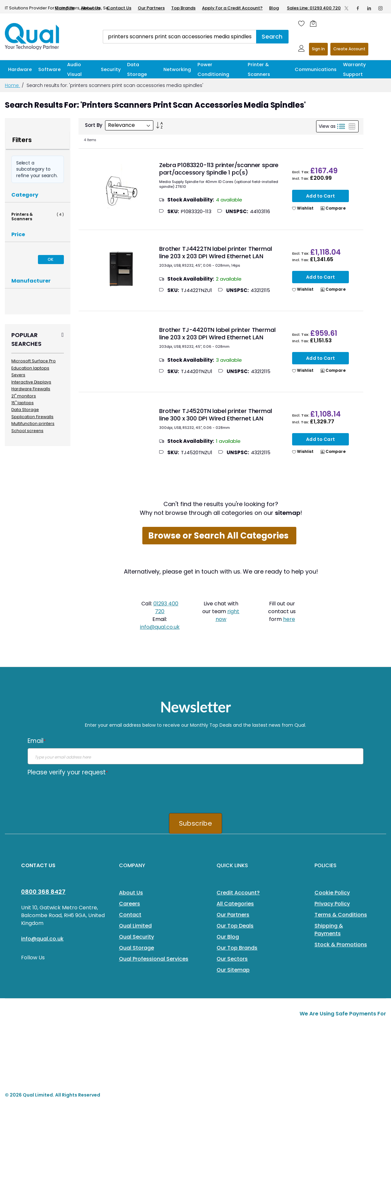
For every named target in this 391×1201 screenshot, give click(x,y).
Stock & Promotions (340, 944)
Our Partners (151, 8)
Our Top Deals (235, 925)
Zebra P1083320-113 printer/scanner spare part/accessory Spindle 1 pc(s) (218, 168)
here (289, 619)
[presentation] (77, 792)
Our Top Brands (237, 948)
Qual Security (136, 936)
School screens (27, 430)
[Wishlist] (301, 23)
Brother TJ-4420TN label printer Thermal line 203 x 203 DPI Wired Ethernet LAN (217, 333)
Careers (129, 903)
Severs (18, 375)
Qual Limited (135, 925)
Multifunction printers (32, 423)
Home (12, 85)
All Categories (235, 903)
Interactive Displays (31, 382)
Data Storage (25, 409)
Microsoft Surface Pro (33, 361)
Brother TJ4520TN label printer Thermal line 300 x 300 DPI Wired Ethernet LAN (215, 414)
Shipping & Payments (328, 929)
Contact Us (119, 8)
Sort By (93, 125)
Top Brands (183, 8)
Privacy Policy (332, 903)
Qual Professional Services (153, 959)
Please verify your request (68, 772)
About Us (90, 8)
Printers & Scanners (37, 217)
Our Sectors (232, 959)
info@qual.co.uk (160, 627)
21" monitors (23, 396)
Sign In (318, 49)
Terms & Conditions (340, 914)
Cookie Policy (332, 892)
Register (349, 49)
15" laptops (22, 403)
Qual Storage (136, 948)
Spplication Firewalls (32, 416)
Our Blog (228, 936)
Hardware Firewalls (30, 389)
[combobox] (179, 36)
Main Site (64, 8)
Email (37, 740)
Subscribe (195, 823)
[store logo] (32, 36)
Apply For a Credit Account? (232, 8)
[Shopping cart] (315, 23)
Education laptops (30, 368)
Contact (130, 914)
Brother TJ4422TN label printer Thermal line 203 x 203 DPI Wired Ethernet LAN (215, 252)
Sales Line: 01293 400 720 (314, 8)
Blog (274, 8)
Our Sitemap (233, 970)
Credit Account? (238, 892)
